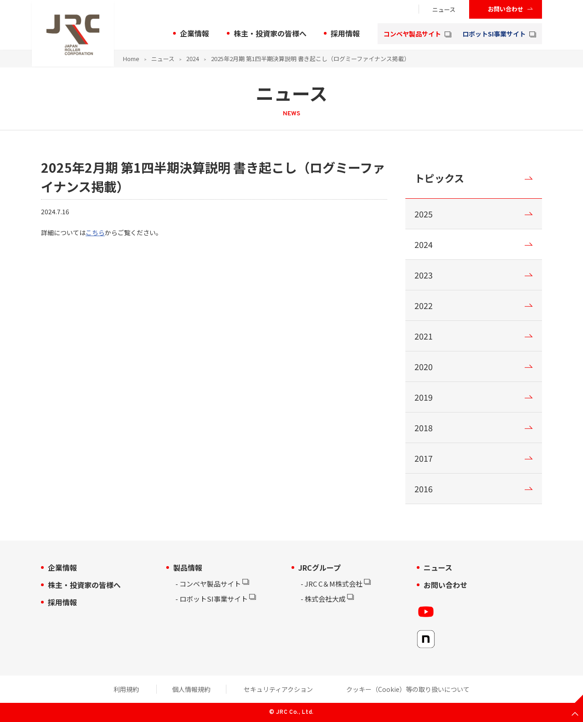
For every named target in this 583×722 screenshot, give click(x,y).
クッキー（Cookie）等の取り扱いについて (408, 689)
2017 (423, 458)
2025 (423, 214)
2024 (192, 58)
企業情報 (194, 33)
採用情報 (345, 33)
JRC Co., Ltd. (294, 712)
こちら (95, 232)
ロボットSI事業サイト (499, 33)
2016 (423, 489)
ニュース (443, 9)
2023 (423, 275)
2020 (423, 366)
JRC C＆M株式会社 (336, 583)
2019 (423, 397)
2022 (423, 305)
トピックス (439, 177)
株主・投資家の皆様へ (270, 33)
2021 (423, 336)
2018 (423, 427)
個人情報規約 (191, 689)
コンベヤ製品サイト (417, 33)
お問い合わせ (505, 9)
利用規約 (126, 689)
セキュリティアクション (278, 689)
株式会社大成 (327, 598)
